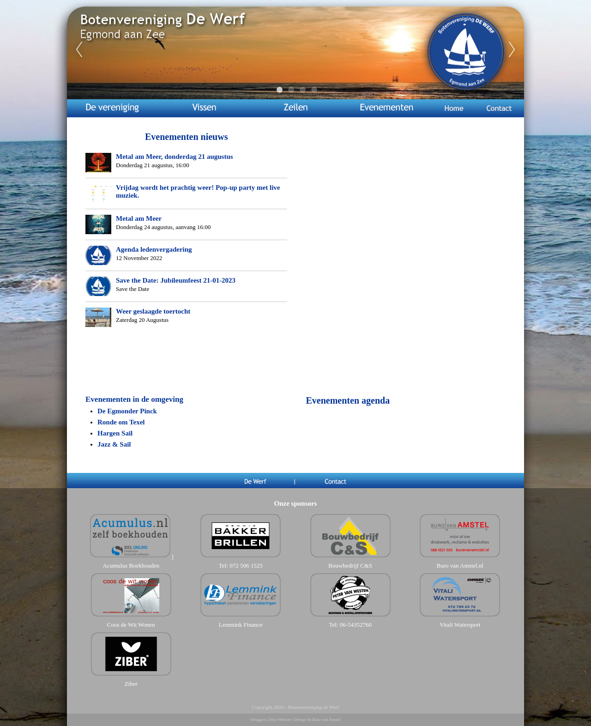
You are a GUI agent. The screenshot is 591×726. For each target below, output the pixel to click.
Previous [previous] (79, 50)
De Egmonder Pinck (127, 411)
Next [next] (512, 50)
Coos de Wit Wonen (131, 624)
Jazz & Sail (114, 444)
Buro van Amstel (326, 719)
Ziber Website (279, 719)
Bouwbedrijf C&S (350, 565)
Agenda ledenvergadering (154, 249)
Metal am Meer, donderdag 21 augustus (174, 156)
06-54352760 (356, 624)
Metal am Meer (139, 218)
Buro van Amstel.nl (460, 565)
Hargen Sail (115, 433)
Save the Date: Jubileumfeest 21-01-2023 (175, 280)
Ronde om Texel (121, 422)
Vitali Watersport (460, 624)
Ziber (131, 683)
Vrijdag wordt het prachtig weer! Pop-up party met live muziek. (198, 191)
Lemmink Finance (241, 624)
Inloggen (258, 719)
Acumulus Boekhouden (131, 565)
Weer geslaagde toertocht (153, 311)
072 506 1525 (246, 565)
